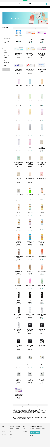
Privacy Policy (25, 431)
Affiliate (17, 428)
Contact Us (4, 436)
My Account (4, 434)
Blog (10, 431)
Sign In (42, 3)
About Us (11, 428)
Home (3, 10)
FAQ (3, 433)
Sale (15, 3)
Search (6, 69)
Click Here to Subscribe (35, 432)
